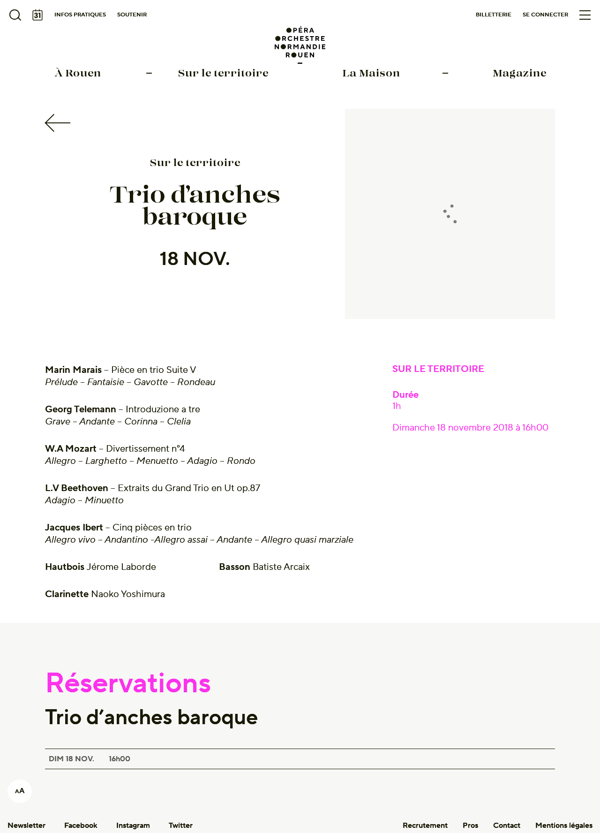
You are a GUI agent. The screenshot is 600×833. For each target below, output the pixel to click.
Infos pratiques (80, 14)
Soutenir (132, 14)
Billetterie (493, 14)
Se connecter (545, 14)
